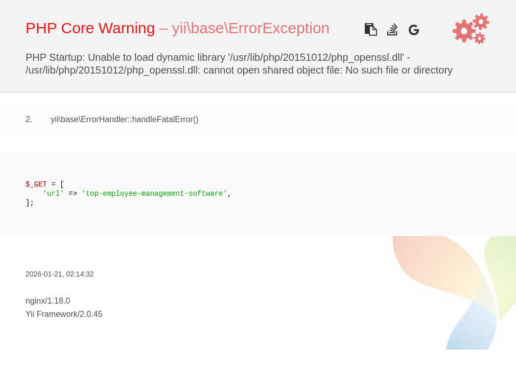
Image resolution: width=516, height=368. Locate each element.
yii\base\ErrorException (251, 27)
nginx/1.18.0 (48, 300)
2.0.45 (91, 314)
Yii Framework (52, 314)
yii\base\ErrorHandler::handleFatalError (122, 119)
